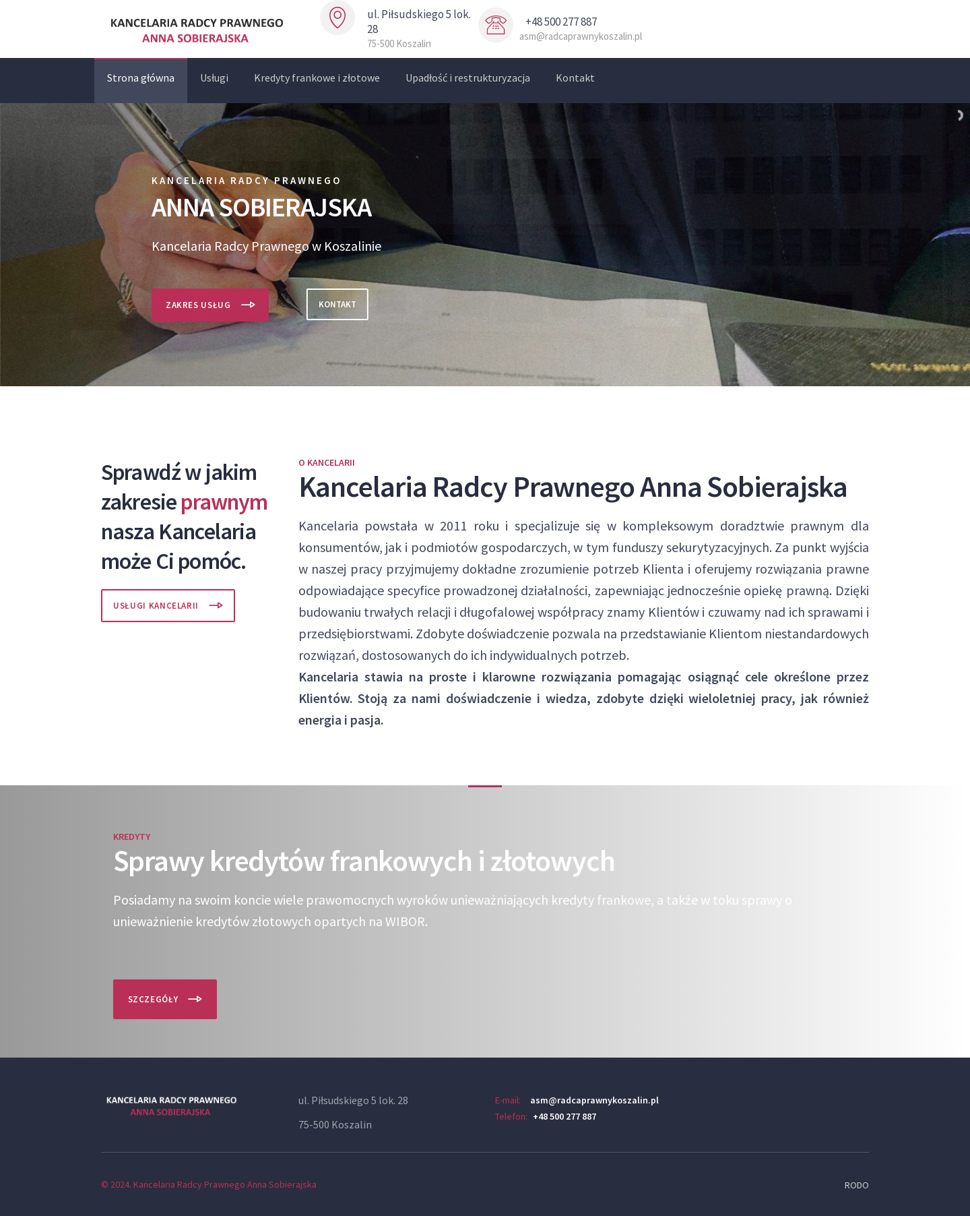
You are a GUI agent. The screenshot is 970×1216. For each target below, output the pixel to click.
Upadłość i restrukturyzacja (468, 77)
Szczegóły (153, 999)
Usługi (214, 77)
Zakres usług (198, 305)
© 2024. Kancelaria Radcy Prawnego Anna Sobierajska (209, 1184)
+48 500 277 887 (564, 1116)
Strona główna (140, 77)
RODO (857, 1185)
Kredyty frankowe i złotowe (317, 77)
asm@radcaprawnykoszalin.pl (594, 1100)
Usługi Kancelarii (156, 605)
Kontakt (575, 77)
